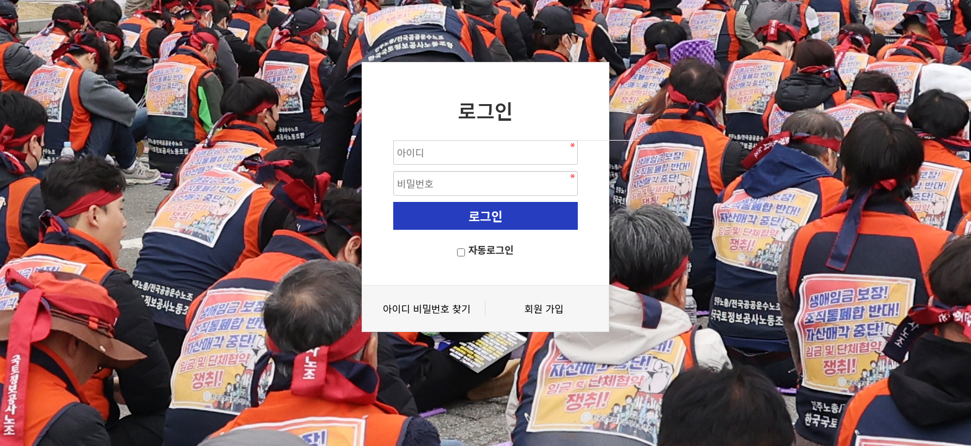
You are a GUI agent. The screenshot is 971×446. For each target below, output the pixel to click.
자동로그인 (491, 249)
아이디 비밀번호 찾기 (426, 308)
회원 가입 (544, 308)
